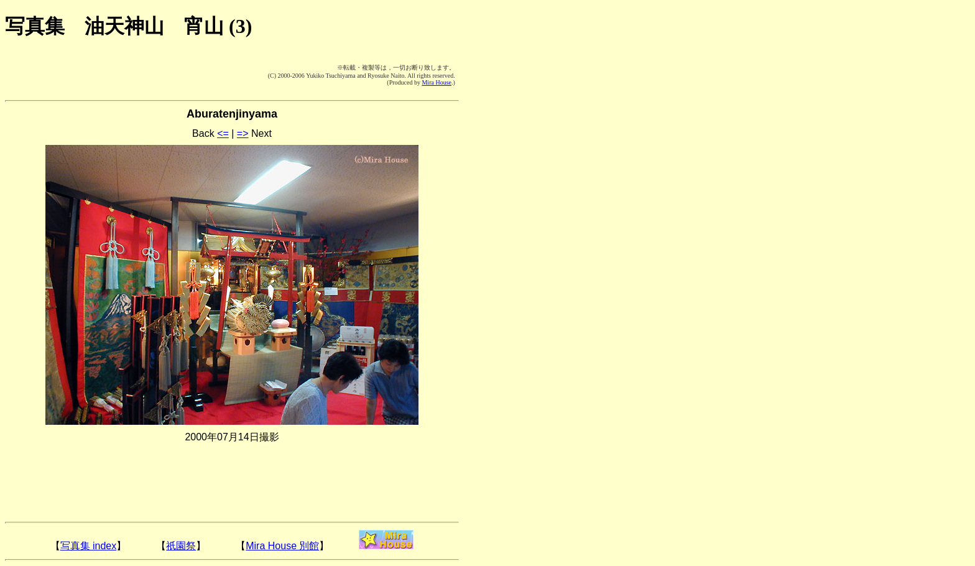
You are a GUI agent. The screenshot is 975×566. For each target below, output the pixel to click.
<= (223, 133)
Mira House (436, 82)
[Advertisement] (79, 74)
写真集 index (88, 545)
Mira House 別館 (282, 545)
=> (243, 133)
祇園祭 (181, 545)
